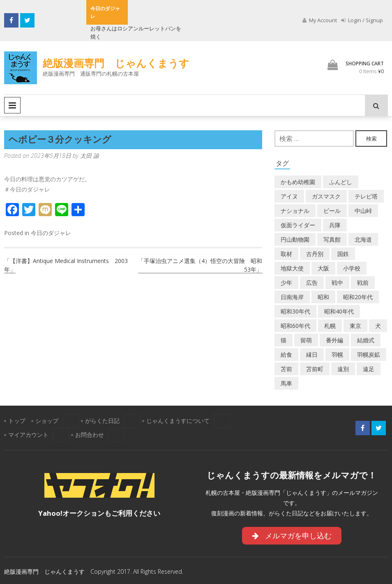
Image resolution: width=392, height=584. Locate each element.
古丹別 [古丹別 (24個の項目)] (314, 254)
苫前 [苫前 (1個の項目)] (286, 369)
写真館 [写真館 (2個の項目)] (332, 239)
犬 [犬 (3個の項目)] (378, 326)
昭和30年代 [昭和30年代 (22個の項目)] (295, 311)
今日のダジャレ (51, 233)
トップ (16, 421)
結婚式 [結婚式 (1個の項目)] (365, 340)
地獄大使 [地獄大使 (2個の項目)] (292, 268)
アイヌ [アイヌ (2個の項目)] (289, 196)
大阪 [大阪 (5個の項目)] (323, 268)
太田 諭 (89, 155)
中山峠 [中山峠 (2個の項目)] (363, 211)
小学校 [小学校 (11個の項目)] (351, 268)
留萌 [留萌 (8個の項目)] (306, 340)
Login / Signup (362, 20)
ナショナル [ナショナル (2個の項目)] (295, 211)
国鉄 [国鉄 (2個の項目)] (343, 254)
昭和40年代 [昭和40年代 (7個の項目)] (339, 311)
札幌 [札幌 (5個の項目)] (330, 326)
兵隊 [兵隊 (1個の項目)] (335, 225)
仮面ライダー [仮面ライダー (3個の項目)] (298, 225)
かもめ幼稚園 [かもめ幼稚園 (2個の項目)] (298, 182)
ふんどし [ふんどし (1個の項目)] (340, 182)
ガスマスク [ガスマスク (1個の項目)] (326, 196)
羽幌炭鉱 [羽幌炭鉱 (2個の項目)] (368, 354)
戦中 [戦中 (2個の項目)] (337, 282)
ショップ (46, 421)
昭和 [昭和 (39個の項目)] (323, 297)
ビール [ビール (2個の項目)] (332, 211)
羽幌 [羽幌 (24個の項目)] (337, 354)
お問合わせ (89, 435)
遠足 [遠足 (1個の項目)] (368, 369)
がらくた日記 (102, 421)
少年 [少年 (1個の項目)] (286, 282)
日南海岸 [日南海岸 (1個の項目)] (292, 297)
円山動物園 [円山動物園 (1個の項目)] (295, 239)
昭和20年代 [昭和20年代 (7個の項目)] (358, 297)
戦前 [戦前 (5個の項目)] (363, 282)
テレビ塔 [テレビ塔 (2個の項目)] (366, 196)
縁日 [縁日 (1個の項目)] (312, 354)
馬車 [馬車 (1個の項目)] (286, 383)
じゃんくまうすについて (178, 421)
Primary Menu (12, 105)
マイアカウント (28, 435)
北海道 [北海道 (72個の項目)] (363, 239)
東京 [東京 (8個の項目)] (355, 326)
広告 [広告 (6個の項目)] (312, 282)
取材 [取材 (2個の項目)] (286, 254)
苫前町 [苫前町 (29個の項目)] (314, 369)
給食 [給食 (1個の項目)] (286, 354)
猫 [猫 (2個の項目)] (283, 340)
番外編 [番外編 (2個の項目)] (334, 340)
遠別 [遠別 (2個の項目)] (343, 369)
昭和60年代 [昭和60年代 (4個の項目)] (295, 326)
